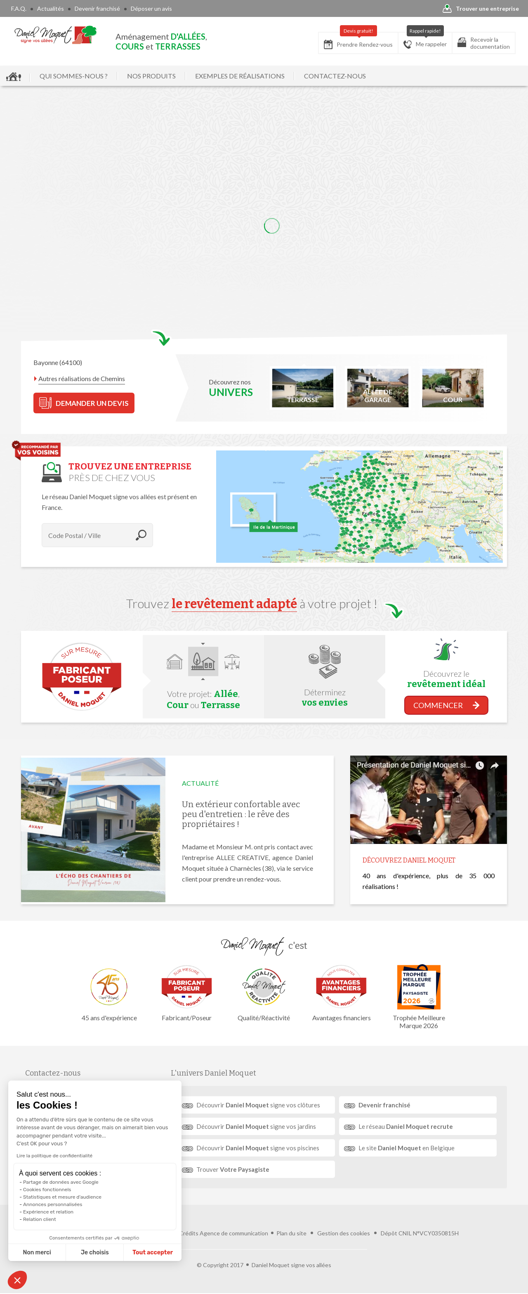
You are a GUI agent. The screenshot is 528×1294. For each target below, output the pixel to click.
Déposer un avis (151, 8)
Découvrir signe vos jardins (256, 1126)
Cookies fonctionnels (47, 1189)
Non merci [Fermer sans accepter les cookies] (37, 1252)
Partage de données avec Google (61, 1182)
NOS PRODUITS (151, 76)
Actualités (50, 8)
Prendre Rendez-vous (358, 40)
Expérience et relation (48, 1212)
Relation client (39, 1219)
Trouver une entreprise (481, 9)
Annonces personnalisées (52, 1204)
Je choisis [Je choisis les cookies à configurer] (95, 1252)
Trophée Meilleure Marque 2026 (419, 996)
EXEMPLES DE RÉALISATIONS (240, 76)
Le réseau (405, 1126)
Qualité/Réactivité (264, 992)
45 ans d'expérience (109, 992)
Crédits (188, 1233)
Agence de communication (234, 1233)
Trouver (232, 1169)
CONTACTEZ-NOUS (335, 76)
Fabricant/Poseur (186, 992)
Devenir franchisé (97, 8)
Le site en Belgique (406, 1148)
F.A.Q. (18, 8)
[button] (17, 1280)
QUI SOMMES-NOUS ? (74, 76)
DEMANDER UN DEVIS (84, 403)
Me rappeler (425, 40)
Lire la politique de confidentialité (54, 1156)
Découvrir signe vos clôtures (258, 1105)
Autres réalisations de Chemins (81, 378)
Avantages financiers (341, 992)
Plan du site (291, 1233)
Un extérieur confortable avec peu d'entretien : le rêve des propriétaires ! (241, 814)
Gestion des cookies (343, 1233)
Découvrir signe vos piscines (257, 1148)
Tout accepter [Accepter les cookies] (152, 1252)
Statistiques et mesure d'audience (62, 1197)
